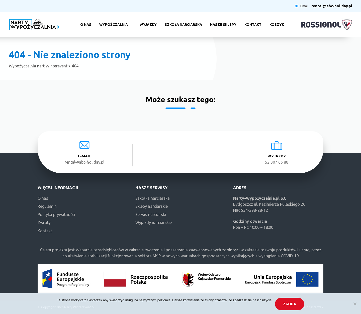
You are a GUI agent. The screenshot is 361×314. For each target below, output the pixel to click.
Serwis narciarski (150, 214)
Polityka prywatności (56, 214)
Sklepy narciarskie (151, 206)
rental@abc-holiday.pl (331, 6)
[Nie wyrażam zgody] (354, 303)
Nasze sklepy (223, 25)
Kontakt (252, 25)
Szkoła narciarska (183, 25)
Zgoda (289, 304)
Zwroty (44, 222)
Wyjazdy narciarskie (153, 222)
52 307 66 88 (276, 162)
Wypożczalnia (113, 25)
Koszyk (276, 25)
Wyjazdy (148, 25)
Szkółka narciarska (152, 198)
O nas (85, 25)
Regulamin (47, 206)
